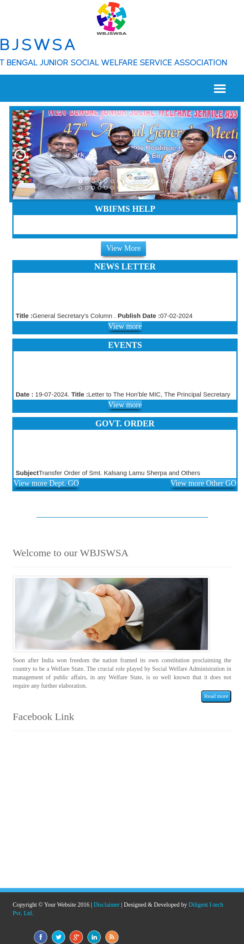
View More (123, 248)
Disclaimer (107, 905)
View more (125, 326)
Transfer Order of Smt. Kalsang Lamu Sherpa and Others (108, 474)
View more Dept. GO (46, 483)
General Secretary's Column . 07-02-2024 (104, 317)
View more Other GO (203, 483)
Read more (216, 696)
